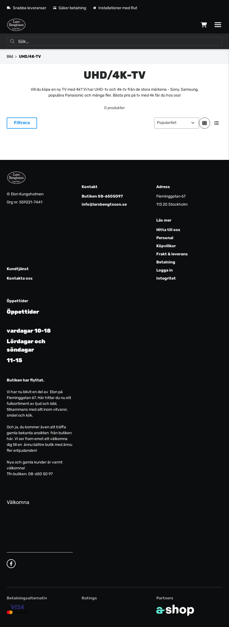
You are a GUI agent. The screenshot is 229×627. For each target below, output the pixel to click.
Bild (10, 56)
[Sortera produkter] (176, 123)
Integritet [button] (166, 278)
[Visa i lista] (216, 123)
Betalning (165, 262)
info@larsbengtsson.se (104, 204)
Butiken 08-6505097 (102, 196)
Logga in (164, 270)
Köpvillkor (166, 246)
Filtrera (22, 122)
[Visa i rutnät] (204, 123)
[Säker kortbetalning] (17, 609)
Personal (164, 238)
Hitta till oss (168, 229)
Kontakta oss (20, 278)
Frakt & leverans (172, 254)
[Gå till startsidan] (16, 25)
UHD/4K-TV (30, 56)
